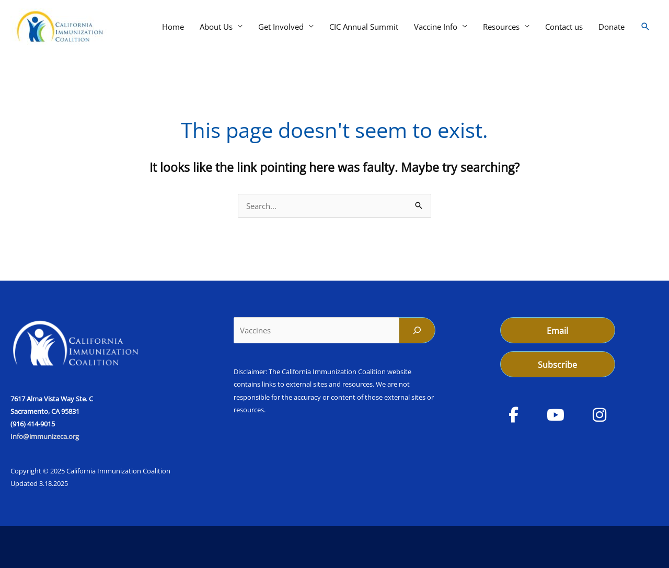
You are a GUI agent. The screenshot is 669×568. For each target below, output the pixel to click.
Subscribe (557, 364)
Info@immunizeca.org (44, 436)
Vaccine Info (435, 26)
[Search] (417, 330)
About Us (216, 26)
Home (173, 26)
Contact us (564, 26)
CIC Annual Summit (363, 26)
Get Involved (281, 26)
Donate (611, 26)
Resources (501, 26)
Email (557, 331)
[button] (645, 26)
